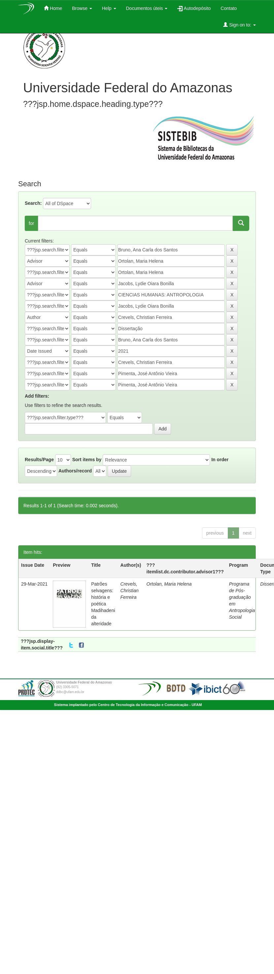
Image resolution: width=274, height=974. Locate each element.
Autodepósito (194, 8)
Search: (33, 203)
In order (219, 459)
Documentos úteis (147, 8)
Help (109, 8)
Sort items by (87, 459)
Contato (229, 8)
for (31, 223)
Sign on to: (239, 24)
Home (53, 8)
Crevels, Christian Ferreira (129, 590)
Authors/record (75, 470)
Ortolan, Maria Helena (169, 584)
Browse (82, 8)
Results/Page (39, 459)
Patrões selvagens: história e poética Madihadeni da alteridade (103, 603)
